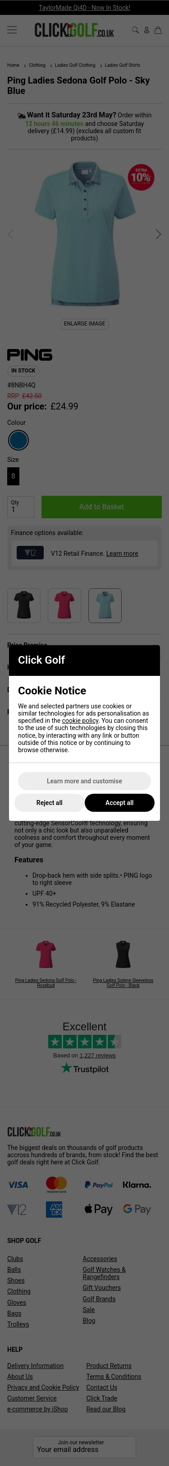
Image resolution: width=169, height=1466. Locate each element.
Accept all (119, 802)
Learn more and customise (84, 781)
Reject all (50, 802)
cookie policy (80, 720)
